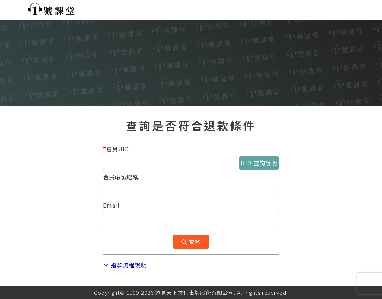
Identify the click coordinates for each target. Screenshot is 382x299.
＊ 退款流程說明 (125, 265)
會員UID (116, 149)
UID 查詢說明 (259, 163)
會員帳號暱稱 (121, 177)
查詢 (191, 241)
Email (111, 205)
